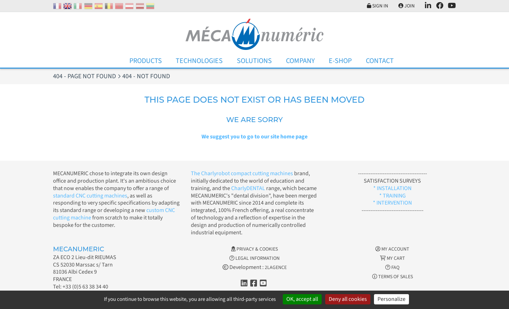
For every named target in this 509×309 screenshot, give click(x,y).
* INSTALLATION (392, 188)
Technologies (199, 61)
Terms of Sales (392, 276)
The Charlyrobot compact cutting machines (242, 173)
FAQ (392, 267)
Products (145, 61)
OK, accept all (302, 299)
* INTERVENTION (392, 203)
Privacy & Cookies (254, 249)
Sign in (377, 6)
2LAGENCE (276, 267)
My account (392, 249)
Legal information (254, 258)
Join (406, 6)
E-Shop (340, 61)
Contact (380, 61)
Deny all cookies (348, 299)
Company (300, 61)
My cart (392, 258)
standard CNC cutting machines (90, 196)
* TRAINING (392, 196)
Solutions (254, 61)
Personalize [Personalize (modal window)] (391, 299)
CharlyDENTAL (248, 188)
